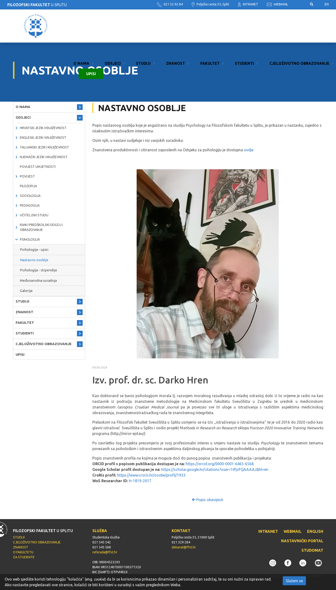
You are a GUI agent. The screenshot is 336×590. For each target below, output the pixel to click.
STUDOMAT (312, 550)
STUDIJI (143, 21)
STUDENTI (244, 21)
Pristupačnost (299, 4)
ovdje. (248, 150)
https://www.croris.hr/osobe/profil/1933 (151, 475)
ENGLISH (315, 531)
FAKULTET (210, 21)
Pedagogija (30, 205)
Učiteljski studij (34, 215)
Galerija (26, 291)
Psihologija (30, 239)
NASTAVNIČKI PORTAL (302, 541)
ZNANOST (175, 21)
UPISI (91, 31)
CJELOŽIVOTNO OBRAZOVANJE (299, 21)
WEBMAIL (277, 4)
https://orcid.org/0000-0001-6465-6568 (220, 464)
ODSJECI (113, 21)
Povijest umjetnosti (38, 167)
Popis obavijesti (207, 500)
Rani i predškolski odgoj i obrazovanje (41, 227)
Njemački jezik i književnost (43, 157)
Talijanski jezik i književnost (44, 147)
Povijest (27, 176)
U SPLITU (37, 5)
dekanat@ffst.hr (184, 547)
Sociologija (30, 196)
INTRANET (248, 4)
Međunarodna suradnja (38, 280)
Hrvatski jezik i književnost (43, 128)
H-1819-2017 (140, 481)
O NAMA (81, 21)
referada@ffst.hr (104, 552)
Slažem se (294, 581)
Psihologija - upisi (34, 249)
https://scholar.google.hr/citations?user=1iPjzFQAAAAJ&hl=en (214, 469)
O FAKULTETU (23, 552)
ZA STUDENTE (24, 557)
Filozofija (28, 186)
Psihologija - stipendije (38, 270)
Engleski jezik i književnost (43, 137)
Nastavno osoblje (34, 260)
